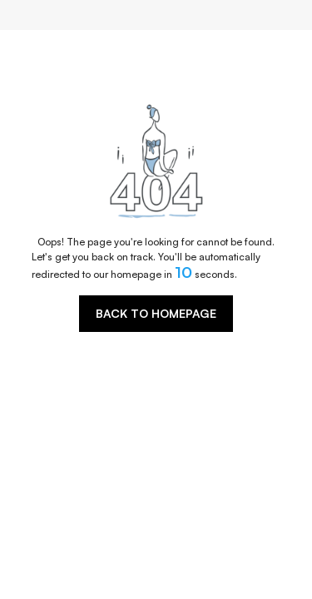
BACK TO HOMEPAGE (156, 313)
